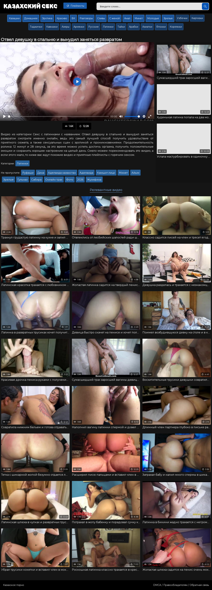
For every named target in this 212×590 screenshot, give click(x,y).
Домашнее (31, 18)
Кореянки (176, 26)
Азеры (65, 26)
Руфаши (27, 172)
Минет (139, 18)
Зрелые (168, 18)
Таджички (36, 26)
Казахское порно (13, 585)
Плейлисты (75, 6)
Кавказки (52, 26)
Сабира (36, 179)
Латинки (108, 26)
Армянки (78, 26)
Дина (40, 172)
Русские (93, 26)
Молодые (153, 18)
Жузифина (94, 179)
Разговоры (86, 18)
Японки (161, 26)
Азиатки (147, 26)
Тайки (121, 26)
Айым (135, 172)
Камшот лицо (106, 172)
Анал (127, 18)
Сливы (101, 18)
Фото (69, 179)
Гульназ (22, 179)
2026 (80, 179)
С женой (114, 18)
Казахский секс (30, 6)
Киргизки (197, 18)
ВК (73, 18)
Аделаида (86, 172)
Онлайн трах (53, 179)
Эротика (47, 18)
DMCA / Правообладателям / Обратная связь (181, 585)
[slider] (58, 116)
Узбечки (182, 18)
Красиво (62, 18)
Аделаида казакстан (62, 172)
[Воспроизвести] (4, 116)
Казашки (14, 18)
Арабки (133, 26)
